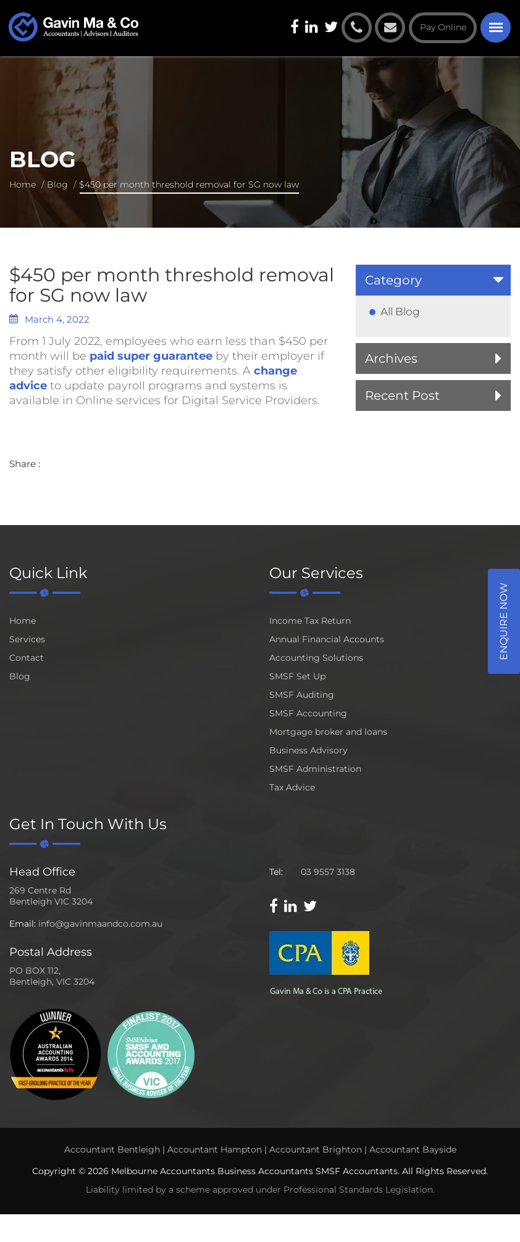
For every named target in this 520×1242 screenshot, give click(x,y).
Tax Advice (292, 787)
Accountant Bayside (412, 1149)
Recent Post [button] (402, 395)
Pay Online (443, 27)
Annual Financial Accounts (326, 639)
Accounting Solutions (316, 657)
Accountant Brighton (315, 1149)
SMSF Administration (315, 768)
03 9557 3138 (328, 871)
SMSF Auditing (301, 694)
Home (22, 184)
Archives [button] (391, 358)
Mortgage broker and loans (328, 731)
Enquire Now (504, 621)
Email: (22, 923)
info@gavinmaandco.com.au (100, 923)
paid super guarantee (151, 356)
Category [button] (393, 280)
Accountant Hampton (214, 1149)
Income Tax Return (310, 620)
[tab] (433, 280)
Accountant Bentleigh (112, 1149)
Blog (57, 184)
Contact (26, 657)
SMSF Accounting (308, 713)
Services (27, 639)
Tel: (276, 871)
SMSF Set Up (297, 676)
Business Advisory (308, 750)
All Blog (400, 311)
